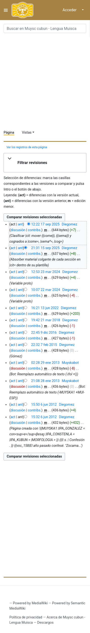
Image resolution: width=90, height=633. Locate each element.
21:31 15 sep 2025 (45, 248)
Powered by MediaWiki (30, 603)
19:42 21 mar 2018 (45, 320)
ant (20, 224)
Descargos (45, 623)
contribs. (34, 230)
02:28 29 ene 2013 (45, 363)
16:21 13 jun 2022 (45, 308)
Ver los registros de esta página (26, 147)
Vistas (26, 133)
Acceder (69, 10)
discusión (18, 230)
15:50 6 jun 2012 (44, 405)
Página (9, 133)
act (13, 248)
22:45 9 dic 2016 (44, 333)
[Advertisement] (45, 81)
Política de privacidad (25, 617)
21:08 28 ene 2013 (45, 381)
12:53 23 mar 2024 (45, 272)
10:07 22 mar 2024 (45, 290)
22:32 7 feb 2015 (44, 345)
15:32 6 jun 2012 (44, 417)
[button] (45, 163)
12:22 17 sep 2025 (45, 224)
